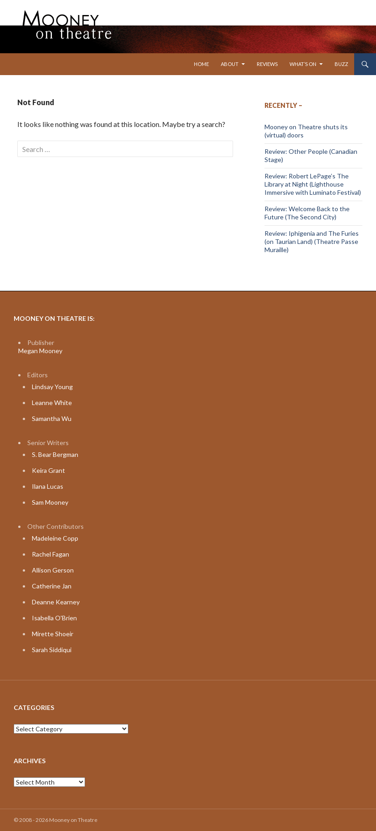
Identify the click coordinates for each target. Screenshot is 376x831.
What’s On (303, 64)
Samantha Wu (51, 418)
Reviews (267, 64)
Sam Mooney (50, 502)
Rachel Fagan (50, 554)
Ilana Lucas (47, 486)
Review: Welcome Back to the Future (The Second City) (307, 213)
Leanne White (52, 402)
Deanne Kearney (56, 602)
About (230, 64)
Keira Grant (48, 470)
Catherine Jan (51, 586)
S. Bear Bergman (55, 454)
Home (201, 64)
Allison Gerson (53, 570)
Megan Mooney (40, 351)
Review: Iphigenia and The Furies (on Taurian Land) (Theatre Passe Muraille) (311, 241)
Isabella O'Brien (54, 618)
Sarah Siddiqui (51, 650)
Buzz (341, 64)
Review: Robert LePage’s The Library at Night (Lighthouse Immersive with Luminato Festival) (312, 184)
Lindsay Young (52, 386)
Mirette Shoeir (52, 634)
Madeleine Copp (55, 538)
